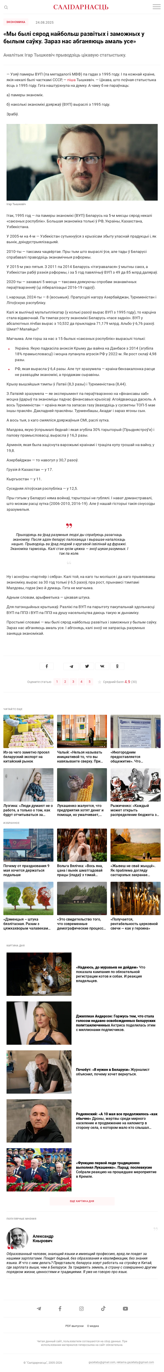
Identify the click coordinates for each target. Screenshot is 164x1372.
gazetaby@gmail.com (102, 1362)
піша (71, 80)
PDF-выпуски (74, 1326)
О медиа (93, 1326)
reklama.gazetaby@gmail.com (135, 1362)
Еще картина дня (82, 1200)
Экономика (15, 22)
